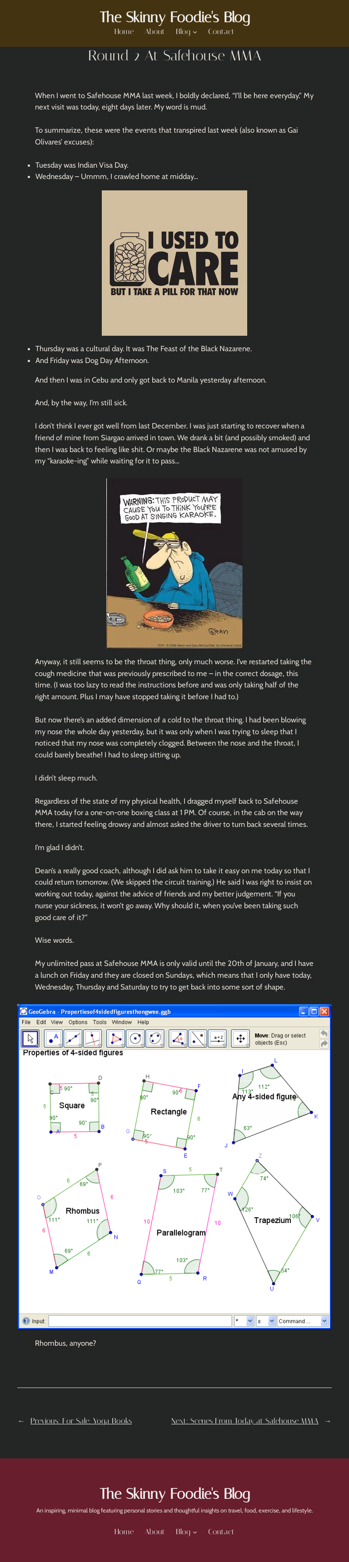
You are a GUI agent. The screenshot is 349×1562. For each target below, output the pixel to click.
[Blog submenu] (195, 32)
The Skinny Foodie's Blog (174, 17)
